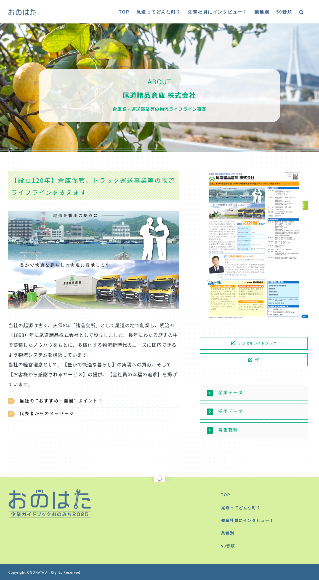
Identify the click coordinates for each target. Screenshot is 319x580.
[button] (301, 11)
